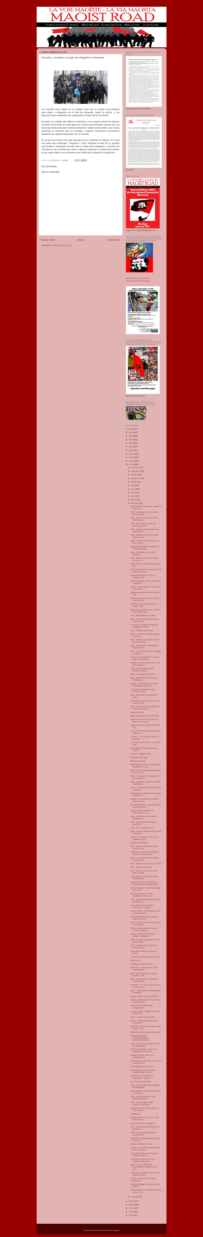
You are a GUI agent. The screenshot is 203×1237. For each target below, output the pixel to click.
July (133, 485)
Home (81, 239)
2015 (131, 1201)
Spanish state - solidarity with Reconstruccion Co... (142, 811)
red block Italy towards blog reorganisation (141, 1006)
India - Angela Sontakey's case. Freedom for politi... (143, 1098)
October (134, 475)
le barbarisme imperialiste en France (145, 957)
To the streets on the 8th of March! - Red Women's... (144, 877)
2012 (131, 1212)
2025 (131, 432)
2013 (131, 1208)
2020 (131, 450)
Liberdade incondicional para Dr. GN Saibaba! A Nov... (145, 1174)
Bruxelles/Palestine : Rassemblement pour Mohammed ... (145, 806)
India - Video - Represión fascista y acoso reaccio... (144, 620)
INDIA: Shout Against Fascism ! (143, 674)
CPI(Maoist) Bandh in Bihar (141, 964)
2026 (131, 429)
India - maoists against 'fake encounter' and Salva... (141, 1103)
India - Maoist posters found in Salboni (145, 864)
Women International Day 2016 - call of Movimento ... (145, 664)
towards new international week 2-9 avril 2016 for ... (144, 1109)
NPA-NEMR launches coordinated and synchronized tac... (145, 570)
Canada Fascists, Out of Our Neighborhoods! (142, 1056)
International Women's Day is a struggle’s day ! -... (143, 576)
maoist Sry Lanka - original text (142, 1123)
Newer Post (48, 239)
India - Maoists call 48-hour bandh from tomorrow (144, 847)
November (135, 471)
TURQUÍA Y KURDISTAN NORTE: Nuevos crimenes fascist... (144, 853)
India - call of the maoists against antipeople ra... (143, 817)
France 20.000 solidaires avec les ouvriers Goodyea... (144, 929)
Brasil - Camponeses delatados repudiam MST (143, 1133)
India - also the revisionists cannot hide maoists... (144, 519)
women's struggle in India (140, 754)
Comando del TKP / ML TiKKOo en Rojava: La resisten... (144, 720)
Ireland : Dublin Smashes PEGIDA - (144, 996)
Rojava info (135, 960)
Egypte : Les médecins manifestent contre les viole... (144, 800)
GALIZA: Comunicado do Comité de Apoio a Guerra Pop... (144, 658)
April (133, 496)
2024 (131, 436)
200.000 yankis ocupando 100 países (145, 1032)
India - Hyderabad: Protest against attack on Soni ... (144, 647)
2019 (131, 454)
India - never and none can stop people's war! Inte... (143, 524)
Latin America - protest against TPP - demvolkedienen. (145, 1045)
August (134, 482)
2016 (131, 465)
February (135, 503)
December (135, 468)
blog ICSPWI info (137, 712)
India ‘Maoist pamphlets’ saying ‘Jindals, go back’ (143, 690)
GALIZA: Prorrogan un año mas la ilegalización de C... (144, 838)
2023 (131, 440)
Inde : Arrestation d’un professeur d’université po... (143, 946)
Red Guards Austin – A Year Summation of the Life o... (141, 895)
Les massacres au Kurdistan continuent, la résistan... (141, 906)
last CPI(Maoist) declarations (142, 1067)
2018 (131, 457)
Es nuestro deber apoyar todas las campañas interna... (144, 1154)
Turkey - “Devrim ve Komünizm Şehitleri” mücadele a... (143, 935)
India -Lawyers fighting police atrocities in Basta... (142, 670)
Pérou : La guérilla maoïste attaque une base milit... (144, 859)
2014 (131, 1205)
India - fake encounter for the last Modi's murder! (143, 872)
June (133, 489)
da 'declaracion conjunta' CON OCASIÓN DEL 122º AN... (142, 1071)
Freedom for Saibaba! (139, 843)
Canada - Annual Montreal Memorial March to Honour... (145, 1149)
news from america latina (140, 1082)
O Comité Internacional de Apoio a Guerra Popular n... (144, 918)
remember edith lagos (139, 757)
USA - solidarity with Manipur (142, 631)
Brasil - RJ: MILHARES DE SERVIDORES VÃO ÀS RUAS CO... (143, 1167)
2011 (131, 1215)
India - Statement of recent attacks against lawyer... (144, 536)
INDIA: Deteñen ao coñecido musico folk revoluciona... (145, 641)
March (133, 500)
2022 (131, 443)
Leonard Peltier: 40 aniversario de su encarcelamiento (145, 912)
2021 (131, 447)
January (134, 1197)
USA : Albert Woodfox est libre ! (143, 615)
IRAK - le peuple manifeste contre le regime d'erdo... (145, 941)
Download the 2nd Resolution (138, 281)
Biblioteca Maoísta (137, 761)
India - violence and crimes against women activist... (144, 513)
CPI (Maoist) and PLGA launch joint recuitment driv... (144, 702)
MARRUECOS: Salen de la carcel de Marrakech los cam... (145, 765)
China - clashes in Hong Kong (142, 1017)
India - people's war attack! (141, 867)
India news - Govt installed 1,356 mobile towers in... (143, 969)
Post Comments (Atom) (61, 245)
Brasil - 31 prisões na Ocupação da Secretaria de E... (144, 777)
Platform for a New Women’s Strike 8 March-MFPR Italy (145, 611)
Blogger (116, 1230)
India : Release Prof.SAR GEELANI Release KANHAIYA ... (144, 707)
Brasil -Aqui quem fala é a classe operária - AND (143, 974)
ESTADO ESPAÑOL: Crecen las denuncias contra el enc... (143, 1050)
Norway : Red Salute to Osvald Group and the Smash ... (145, 1001)
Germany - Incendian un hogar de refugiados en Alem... (144, 626)
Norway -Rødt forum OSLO (141, 1144)
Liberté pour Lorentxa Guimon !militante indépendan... (142, 1160)
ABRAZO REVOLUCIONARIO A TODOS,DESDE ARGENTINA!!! (144, 883)
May (133, 493)
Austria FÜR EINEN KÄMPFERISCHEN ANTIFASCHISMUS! (139, 1038)
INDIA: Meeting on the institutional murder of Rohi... (144, 980)
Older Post (114, 239)
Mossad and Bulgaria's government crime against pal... (144, 547)
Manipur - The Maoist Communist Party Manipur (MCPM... (143, 685)
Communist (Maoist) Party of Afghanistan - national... (142, 1077)
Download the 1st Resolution (137, 278)
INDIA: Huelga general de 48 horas (144, 716)
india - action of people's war (142, 828)
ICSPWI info (135, 1114)
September (135, 478)
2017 (131, 461)
